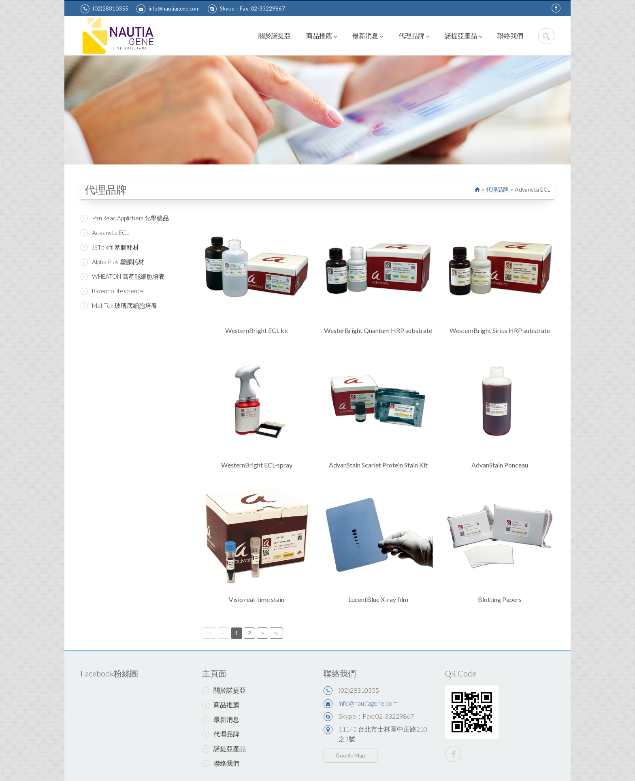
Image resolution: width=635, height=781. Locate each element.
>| (276, 633)
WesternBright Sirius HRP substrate (500, 330)
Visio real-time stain (256, 599)
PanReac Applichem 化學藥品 (125, 218)
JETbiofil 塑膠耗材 (110, 247)
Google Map (350, 755)
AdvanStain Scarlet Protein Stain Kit (378, 465)
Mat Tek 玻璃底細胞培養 (119, 305)
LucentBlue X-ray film (378, 599)
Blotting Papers (500, 599)
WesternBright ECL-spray (256, 465)
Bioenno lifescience (112, 291)
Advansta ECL (105, 233)
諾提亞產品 (463, 35)
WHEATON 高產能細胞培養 (123, 276)
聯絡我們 (510, 35)
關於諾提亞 (274, 35)
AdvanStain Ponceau (499, 465)
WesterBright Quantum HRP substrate (378, 330)
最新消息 (367, 35)
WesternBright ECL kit (256, 330)
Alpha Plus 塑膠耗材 (112, 262)
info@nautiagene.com (168, 8)
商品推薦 (321, 35)
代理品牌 (413, 35)
